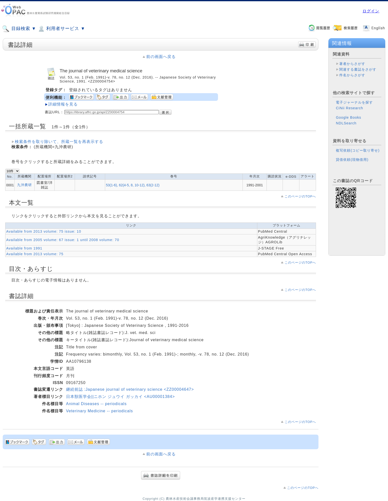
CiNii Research (349, 108)
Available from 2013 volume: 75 (34, 254)
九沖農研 (24, 185)
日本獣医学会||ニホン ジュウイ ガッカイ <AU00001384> (120, 396)
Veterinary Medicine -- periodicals (99, 411)
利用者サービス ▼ (61, 28)
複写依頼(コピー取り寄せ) (358, 150)
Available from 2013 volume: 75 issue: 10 (43, 231)
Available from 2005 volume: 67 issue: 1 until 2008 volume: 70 (62, 240)
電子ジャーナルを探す (354, 102)
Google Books (348, 117)
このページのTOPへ (300, 196)
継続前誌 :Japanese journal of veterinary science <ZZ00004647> (130, 389)
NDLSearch (346, 123)
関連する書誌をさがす (357, 69)
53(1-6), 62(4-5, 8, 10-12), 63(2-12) (132, 185)
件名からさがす (352, 75)
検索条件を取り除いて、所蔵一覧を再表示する (59, 141)
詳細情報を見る (63, 104)
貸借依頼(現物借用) (352, 160)
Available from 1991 (24, 248)
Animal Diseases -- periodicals (96, 404)
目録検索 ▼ (19, 28)
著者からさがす (352, 64)
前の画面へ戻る (161, 57)
